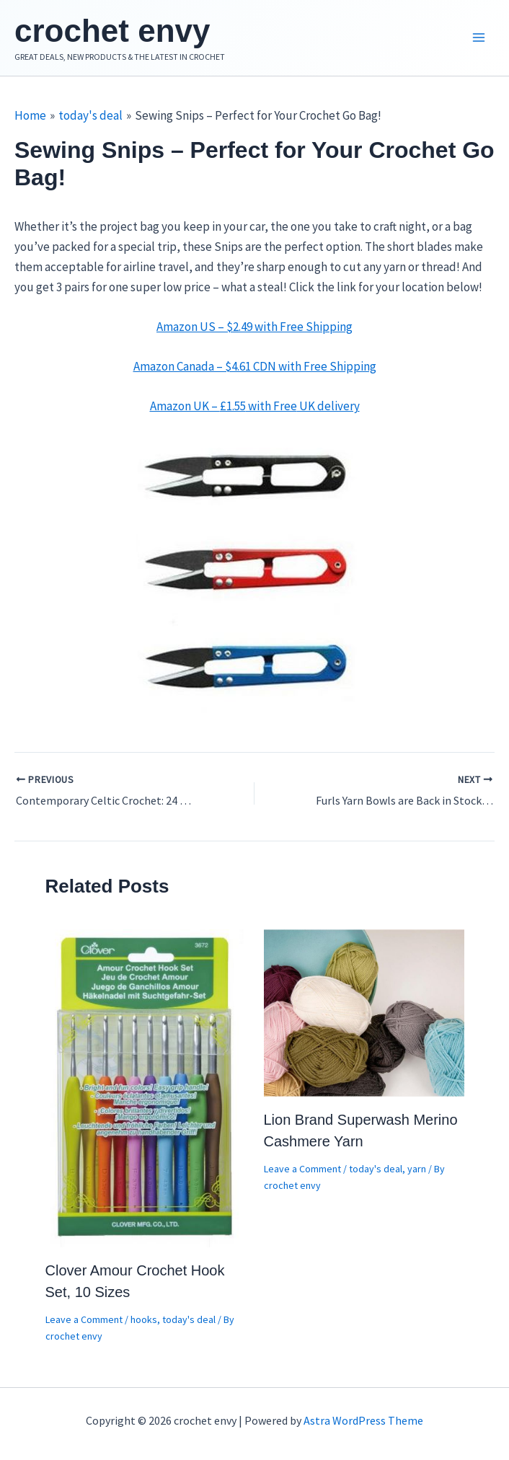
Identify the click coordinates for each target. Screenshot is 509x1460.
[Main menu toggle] (479, 38)
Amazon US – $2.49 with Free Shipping (254, 327)
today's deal (189, 1319)
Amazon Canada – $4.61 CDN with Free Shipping (254, 366)
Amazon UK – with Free (255, 406)
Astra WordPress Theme (363, 1420)
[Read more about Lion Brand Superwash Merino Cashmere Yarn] (364, 1011)
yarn (416, 1168)
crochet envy (112, 30)
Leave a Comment (84, 1319)
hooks (143, 1319)
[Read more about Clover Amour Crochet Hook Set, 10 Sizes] (145, 1087)
